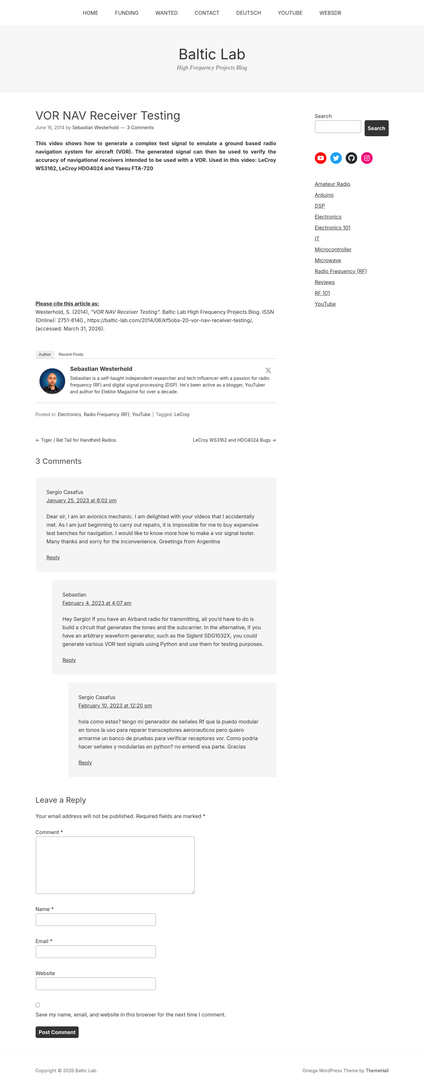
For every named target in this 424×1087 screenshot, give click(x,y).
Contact (207, 13)
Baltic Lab (212, 54)
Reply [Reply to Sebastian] (69, 660)
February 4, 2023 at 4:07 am (97, 603)
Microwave (328, 260)
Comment (49, 832)
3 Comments (140, 127)
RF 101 (322, 293)
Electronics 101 (332, 227)
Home (90, 13)
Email (44, 941)
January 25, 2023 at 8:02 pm (82, 500)
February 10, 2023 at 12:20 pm (115, 705)
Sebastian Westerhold (101, 368)
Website (45, 973)
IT (317, 238)
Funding (127, 13)
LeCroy (181, 414)
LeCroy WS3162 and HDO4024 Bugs (234, 440)
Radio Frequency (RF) (106, 414)
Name (45, 909)
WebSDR (330, 13)
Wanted (166, 13)
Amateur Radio (332, 184)
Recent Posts (70, 354)
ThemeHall (377, 1070)
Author (45, 354)
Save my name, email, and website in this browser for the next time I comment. (131, 1014)
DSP (320, 206)
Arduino (324, 195)
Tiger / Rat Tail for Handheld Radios (76, 440)
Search (323, 116)
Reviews (325, 282)
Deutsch (248, 13)
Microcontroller (333, 249)
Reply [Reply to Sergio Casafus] (53, 557)
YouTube (290, 13)
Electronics (69, 414)
